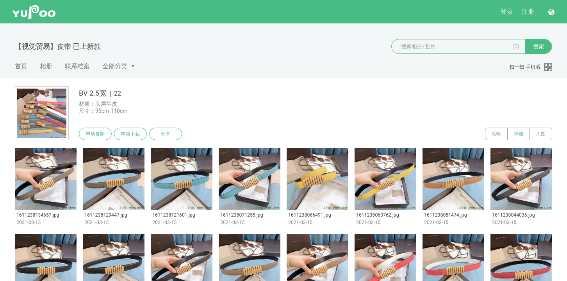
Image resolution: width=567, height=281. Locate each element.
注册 (528, 11)
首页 (21, 66)
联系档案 (77, 66)
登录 (506, 11)
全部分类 (114, 66)
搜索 (538, 46)
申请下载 (130, 134)
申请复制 (95, 134)
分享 (165, 134)
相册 (46, 66)
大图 (541, 134)
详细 (518, 134)
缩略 (496, 134)
